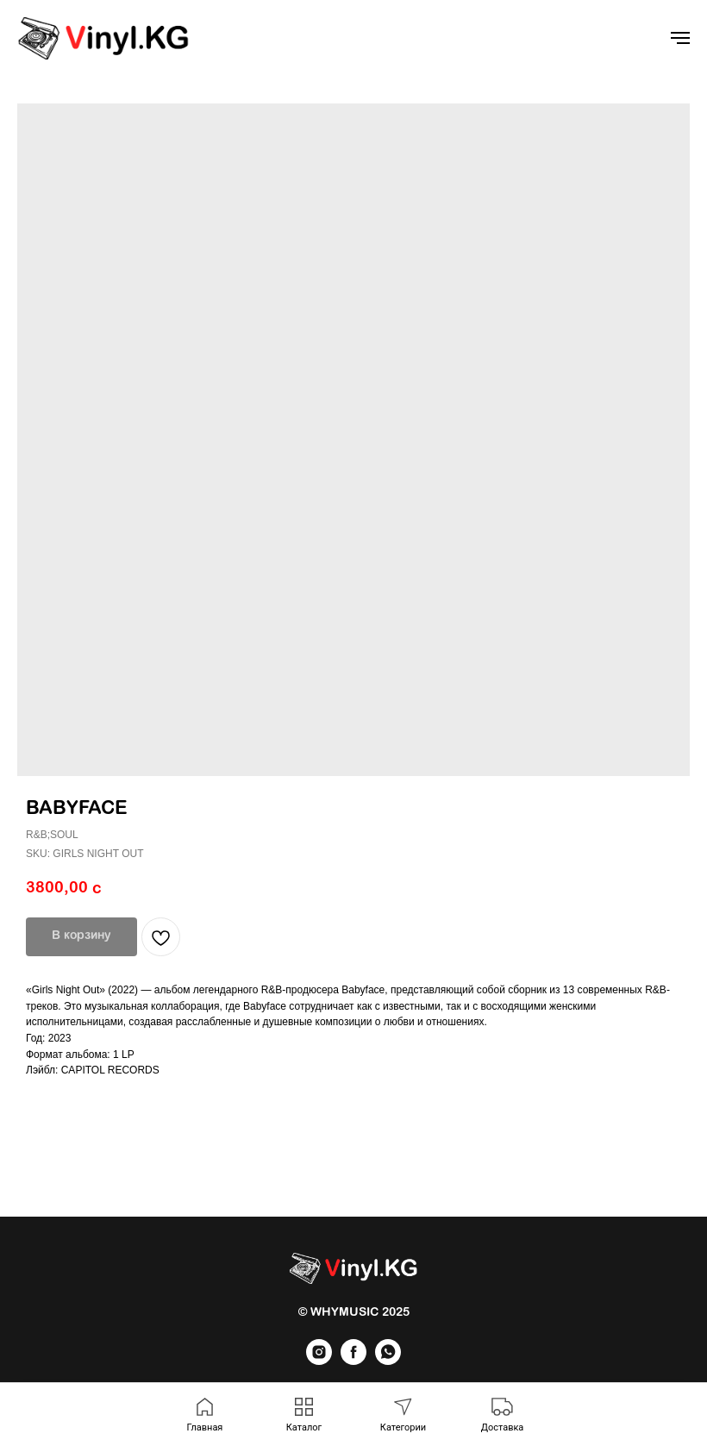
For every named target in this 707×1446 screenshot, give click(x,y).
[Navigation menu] (680, 38)
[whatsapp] (388, 1360)
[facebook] (353, 1360)
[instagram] (319, 1360)
